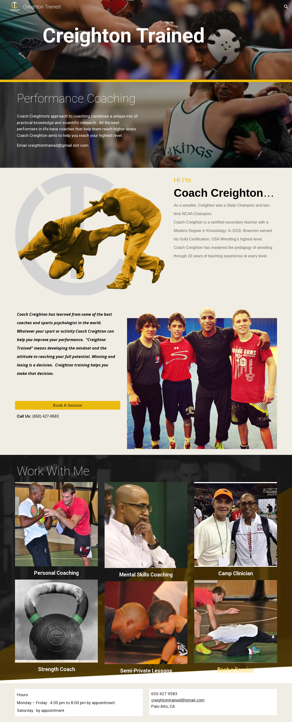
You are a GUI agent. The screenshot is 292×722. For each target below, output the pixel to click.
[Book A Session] (67, 405)
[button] (286, 7)
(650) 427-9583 (45, 416)
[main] (123, 41)
